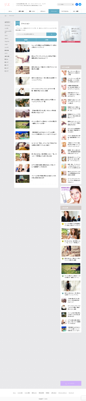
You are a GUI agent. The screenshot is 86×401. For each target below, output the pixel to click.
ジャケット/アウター (8, 32)
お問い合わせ (53, 392)
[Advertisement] (70, 54)
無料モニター (34, 392)
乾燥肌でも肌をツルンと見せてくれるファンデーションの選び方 (74, 101)
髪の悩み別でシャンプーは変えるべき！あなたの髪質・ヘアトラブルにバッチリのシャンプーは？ (74, 159)
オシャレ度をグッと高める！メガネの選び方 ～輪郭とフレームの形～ (44, 122)
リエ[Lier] (45, 398)
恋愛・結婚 (21, 11)
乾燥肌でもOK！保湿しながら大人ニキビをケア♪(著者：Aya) (74, 109)
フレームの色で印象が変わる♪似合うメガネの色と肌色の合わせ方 (44, 177)
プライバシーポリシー (62, 392)
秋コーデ (6, 68)
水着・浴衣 (7, 56)
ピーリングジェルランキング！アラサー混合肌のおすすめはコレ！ (74, 180)
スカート (6, 38)
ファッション (54, 11)
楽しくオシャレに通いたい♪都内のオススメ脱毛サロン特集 (74, 73)
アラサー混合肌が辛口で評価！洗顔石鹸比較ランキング (74, 137)
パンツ (6, 35)
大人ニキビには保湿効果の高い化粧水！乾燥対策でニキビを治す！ (74, 130)
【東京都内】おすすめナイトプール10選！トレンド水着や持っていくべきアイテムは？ (44, 133)
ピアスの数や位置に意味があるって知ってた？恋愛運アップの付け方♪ (43, 166)
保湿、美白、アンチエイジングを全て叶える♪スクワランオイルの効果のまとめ (74, 166)
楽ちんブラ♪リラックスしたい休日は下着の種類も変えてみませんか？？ (44, 57)
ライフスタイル (64, 11)
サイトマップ (71, 392)
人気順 (46, 39)
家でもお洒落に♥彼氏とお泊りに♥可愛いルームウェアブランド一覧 (44, 100)
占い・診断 (75, 11)
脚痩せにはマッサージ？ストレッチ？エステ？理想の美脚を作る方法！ (74, 123)
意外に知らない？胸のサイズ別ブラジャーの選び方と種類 (44, 68)
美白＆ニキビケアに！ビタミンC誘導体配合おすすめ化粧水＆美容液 (74, 173)
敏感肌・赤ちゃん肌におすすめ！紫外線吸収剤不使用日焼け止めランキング (74, 152)
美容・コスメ (32, 11)
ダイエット (43, 11)
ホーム (10, 11)
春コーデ (6, 62)
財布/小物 (7, 50)
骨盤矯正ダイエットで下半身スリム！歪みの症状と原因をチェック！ (74, 116)
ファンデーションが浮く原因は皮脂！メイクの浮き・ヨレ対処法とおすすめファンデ (74, 80)
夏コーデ (6, 65)
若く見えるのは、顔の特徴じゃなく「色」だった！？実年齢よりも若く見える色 (44, 155)
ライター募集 (27, 392)
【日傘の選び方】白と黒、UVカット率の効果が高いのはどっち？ (44, 111)
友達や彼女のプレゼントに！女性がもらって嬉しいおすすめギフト (74, 94)
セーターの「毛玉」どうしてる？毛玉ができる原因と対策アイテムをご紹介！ (44, 144)
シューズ (6, 47)
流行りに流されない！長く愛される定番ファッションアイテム (44, 79)
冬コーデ (6, 71)
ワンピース (7, 41)
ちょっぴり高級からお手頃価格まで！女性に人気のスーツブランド (44, 46)
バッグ (6, 44)
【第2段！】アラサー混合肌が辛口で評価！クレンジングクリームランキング (74, 144)
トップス (6, 28)
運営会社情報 (41, 392)
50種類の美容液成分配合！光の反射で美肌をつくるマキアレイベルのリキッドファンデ (74, 87)
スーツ (6, 53)
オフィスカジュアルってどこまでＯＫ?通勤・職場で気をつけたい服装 (43, 89)
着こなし (6, 59)
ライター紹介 (20, 392)
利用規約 (47, 392)
